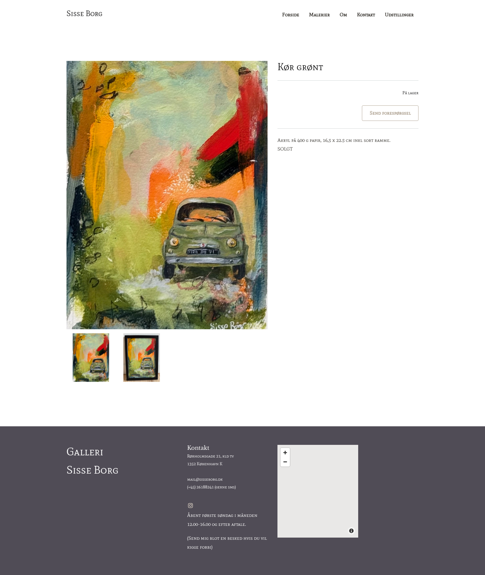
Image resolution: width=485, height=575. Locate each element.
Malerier (319, 15)
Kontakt (366, 15)
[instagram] (190, 505)
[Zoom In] (285, 452)
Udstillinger (399, 15)
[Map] (317, 491)
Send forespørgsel (390, 113)
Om (343, 15)
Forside (290, 15)
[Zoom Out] (285, 461)
